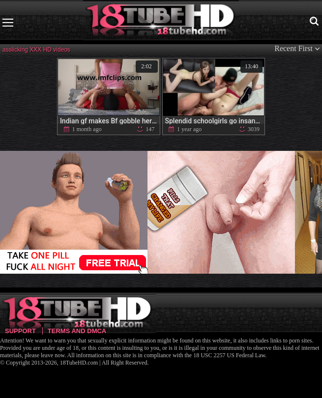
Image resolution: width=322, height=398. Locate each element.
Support (20, 331)
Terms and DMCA (77, 331)
